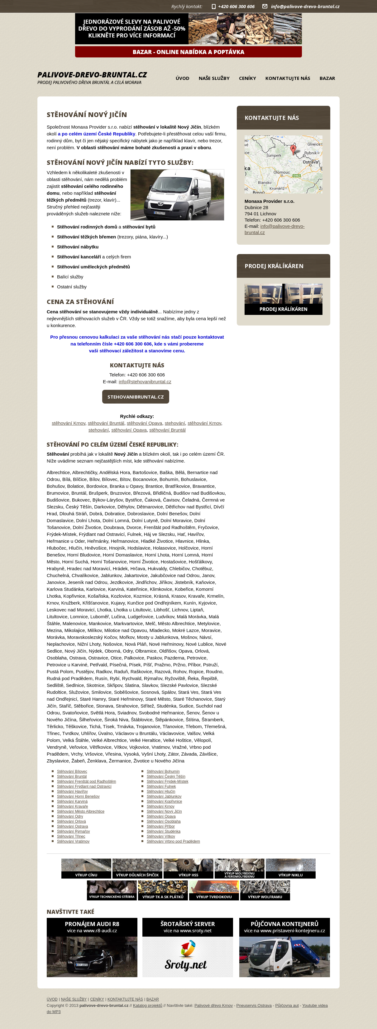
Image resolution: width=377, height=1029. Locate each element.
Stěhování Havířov (72, 791)
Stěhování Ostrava (72, 826)
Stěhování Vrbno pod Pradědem (173, 841)
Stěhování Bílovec (72, 771)
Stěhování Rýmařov (73, 831)
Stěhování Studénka (163, 831)
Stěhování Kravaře (72, 806)
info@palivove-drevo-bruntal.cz (305, 6)
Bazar (327, 78)
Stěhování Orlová (71, 821)
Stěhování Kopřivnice (164, 801)
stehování (175, 423)
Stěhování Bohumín (163, 771)
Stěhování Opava (161, 816)
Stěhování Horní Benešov (78, 796)
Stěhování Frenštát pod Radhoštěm (86, 781)
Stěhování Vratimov (73, 841)
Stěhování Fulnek (161, 786)
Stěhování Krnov (160, 806)
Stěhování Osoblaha (164, 821)
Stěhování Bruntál (72, 776)
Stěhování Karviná (72, 801)
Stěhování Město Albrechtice (80, 811)
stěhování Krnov (68, 423)
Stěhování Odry (70, 816)
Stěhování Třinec (71, 836)
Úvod (182, 78)
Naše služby (214, 78)
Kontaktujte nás (287, 78)
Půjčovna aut (287, 1005)
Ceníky (247, 78)
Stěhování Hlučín (161, 791)
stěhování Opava (144, 423)
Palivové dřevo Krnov (213, 1005)
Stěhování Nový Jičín (164, 811)
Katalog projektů (147, 1005)
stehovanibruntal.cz (135, 397)
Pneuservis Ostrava (254, 1005)
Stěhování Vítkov (161, 836)
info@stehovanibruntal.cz (145, 381)
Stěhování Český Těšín (166, 776)
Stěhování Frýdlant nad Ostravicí (84, 786)
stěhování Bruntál (106, 423)
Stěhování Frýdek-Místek (167, 781)
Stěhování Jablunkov (164, 796)
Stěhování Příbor (161, 826)
